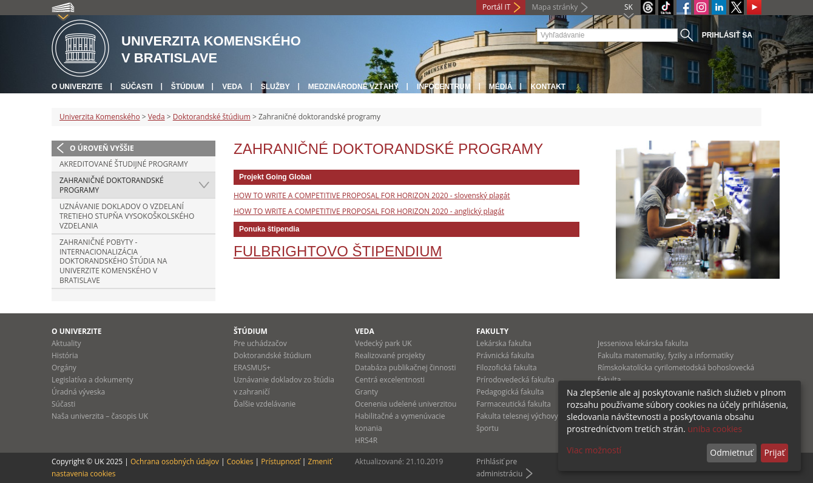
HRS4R (366, 440)
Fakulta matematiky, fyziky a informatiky (666, 355)
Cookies (240, 461)
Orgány (64, 367)
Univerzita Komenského (99, 117)
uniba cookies (714, 429)
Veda (232, 86)
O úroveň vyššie (102, 148)
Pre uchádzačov (260, 343)
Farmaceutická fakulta (513, 404)
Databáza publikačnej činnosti (405, 367)
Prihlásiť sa (727, 35)
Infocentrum (444, 86)
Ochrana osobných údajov (174, 461)
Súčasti (137, 86)
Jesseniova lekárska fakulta (643, 343)
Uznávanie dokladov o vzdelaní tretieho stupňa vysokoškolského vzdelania (126, 215)
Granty (366, 392)
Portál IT (496, 7)
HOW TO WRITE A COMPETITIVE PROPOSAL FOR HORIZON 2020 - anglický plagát (369, 211)
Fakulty (492, 331)
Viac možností (594, 450)
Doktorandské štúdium (212, 117)
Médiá (501, 86)
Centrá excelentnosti (390, 380)
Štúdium (187, 86)
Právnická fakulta (505, 355)
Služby (275, 86)
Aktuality (66, 343)
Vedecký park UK (383, 343)
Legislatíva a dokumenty (92, 380)
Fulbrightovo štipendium (338, 251)
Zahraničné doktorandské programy (111, 185)
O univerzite (77, 86)
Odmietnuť (731, 452)
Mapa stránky (554, 7)
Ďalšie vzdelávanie (264, 404)
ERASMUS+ (252, 367)
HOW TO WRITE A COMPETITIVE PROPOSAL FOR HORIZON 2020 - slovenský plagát (372, 195)
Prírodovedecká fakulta (515, 380)
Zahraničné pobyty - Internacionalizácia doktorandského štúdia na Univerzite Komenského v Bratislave (113, 261)
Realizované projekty (390, 355)
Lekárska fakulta (503, 343)
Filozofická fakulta (506, 367)
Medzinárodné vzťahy (353, 86)
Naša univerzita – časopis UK (100, 416)
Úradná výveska (78, 392)
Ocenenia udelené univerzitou (405, 404)
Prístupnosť (280, 461)
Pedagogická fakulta (510, 392)
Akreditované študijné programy (123, 164)
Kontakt (547, 86)
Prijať (774, 452)
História (65, 355)
